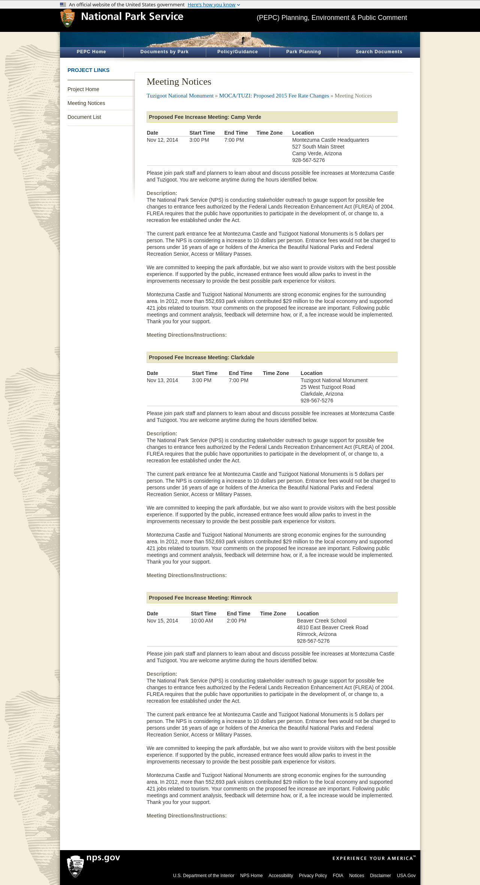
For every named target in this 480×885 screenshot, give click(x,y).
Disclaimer (380, 875)
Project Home (83, 89)
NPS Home (251, 875)
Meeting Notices (86, 103)
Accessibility (280, 875)
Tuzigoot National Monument (180, 96)
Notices (356, 875)
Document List (84, 117)
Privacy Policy (313, 875)
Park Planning (303, 51)
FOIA (338, 875)
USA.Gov (406, 875)
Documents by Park (164, 51)
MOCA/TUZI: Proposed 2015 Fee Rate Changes (274, 96)
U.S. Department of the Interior (203, 875)
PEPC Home (91, 51)
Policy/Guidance (238, 51)
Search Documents (379, 51)
